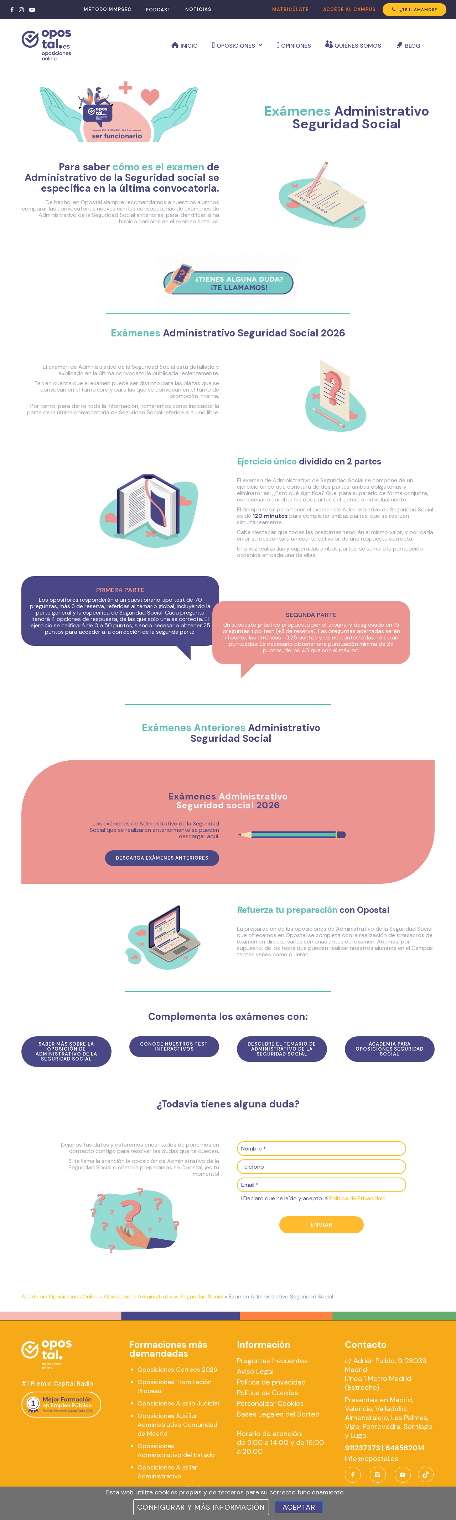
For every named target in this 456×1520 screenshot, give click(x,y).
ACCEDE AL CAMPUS (349, 9)
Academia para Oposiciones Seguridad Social (390, 1049)
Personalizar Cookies (270, 1403)
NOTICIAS (198, 9)
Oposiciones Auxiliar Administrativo (167, 1472)
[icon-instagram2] (379, 1475)
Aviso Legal (255, 1371)
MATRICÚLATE (290, 9)
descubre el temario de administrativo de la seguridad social (282, 1049)
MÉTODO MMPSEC (107, 9)
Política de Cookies (267, 1392)
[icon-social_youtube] (403, 1475)
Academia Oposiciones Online (60, 1296)
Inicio (189, 45)
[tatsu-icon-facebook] (12, 9)
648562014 (405, 1447)
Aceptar (299, 1507)
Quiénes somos (358, 45)
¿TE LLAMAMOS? (414, 9)
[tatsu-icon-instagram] (21, 9)
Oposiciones (236, 45)
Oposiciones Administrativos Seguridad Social (163, 1296)
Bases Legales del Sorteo (278, 1414)
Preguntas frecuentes (272, 1360)
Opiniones (296, 45)
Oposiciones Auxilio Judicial (178, 1403)
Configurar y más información (201, 1507)
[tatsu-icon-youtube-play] (32, 9)
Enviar (322, 1224)
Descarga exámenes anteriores (162, 858)
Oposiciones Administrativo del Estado (176, 1450)
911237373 (362, 1447)
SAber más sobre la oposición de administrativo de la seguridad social (66, 1051)
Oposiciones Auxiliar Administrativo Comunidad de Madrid (177, 1425)
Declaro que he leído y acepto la (314, 1198)
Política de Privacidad (357, 1198)
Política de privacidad (271, 1382)
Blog (412, 45)
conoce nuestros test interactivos (174, 1046)
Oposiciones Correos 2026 (177, 1369)
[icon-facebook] (354, 1475)
